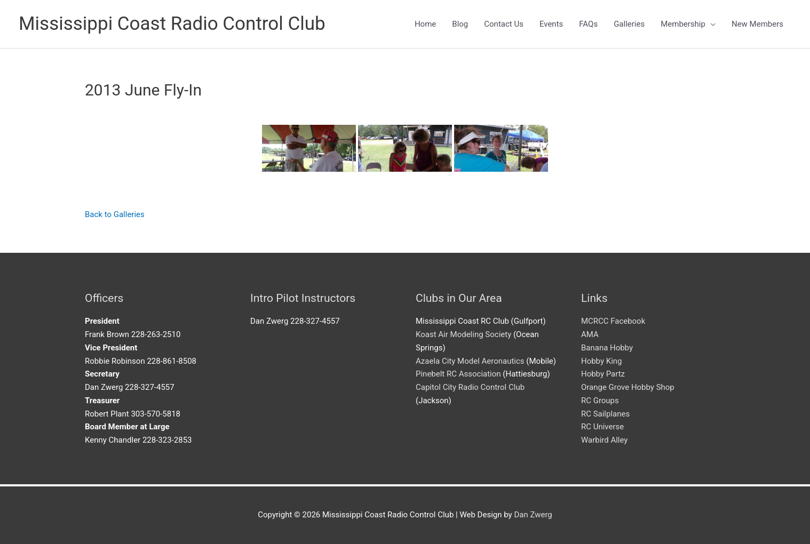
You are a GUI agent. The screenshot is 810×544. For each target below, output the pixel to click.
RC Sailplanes (605, 414)
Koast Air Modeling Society (463, 334)
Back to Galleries (115, 214)
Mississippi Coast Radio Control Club (172, 24)
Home (425, 24)
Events (551, 24)
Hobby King (601, 361)
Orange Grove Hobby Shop (627, 387)
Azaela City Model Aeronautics (470, 361)
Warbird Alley (604, 440)
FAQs (588, 24)
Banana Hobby (607, 348)
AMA (590, 334)
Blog (460, 24)
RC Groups (600, 400)
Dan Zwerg (533, 514)
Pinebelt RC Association (458, 374)
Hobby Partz (603, 374)
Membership (683, 24)
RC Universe (602, 426)
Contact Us (503, 24)
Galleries (629, 24)
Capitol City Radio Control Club (470, 387)
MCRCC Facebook (613, 321)
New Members (757, 24)
